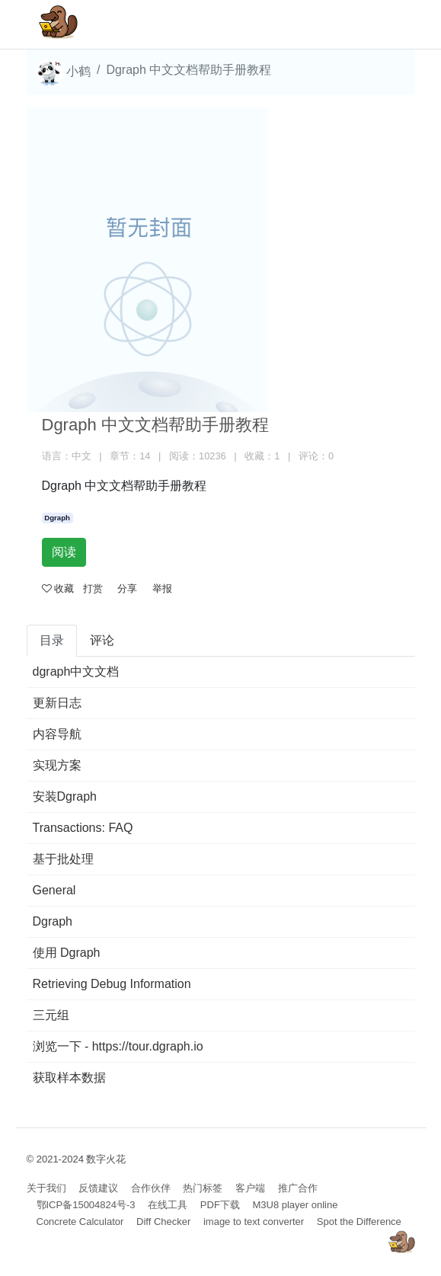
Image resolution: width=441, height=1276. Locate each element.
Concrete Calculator (80, 1221)
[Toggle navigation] (381, 24)
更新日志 (57, 702)
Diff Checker (163, 1221)
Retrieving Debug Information (112, 983)
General (54, 890)
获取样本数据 (69, 1077)
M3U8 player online (294, 1204)
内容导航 (57, 734)
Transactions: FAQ (83, 827)
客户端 (250, 1188)
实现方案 (57, 765)
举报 (162, 588)
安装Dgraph (65, 796)
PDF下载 (220, 1204)
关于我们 (46, 1188)
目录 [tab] (52, 640)
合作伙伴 (151, 1188)
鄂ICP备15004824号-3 (86, 1204)
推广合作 (298, 1188)
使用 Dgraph (67, 952)
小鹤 (63, 72)
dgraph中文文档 (76, 671)
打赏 (93, 588)
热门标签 (202, 1188)
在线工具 (167, 1204)
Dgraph (57, 517)
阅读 (64, 551)
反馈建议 (98, 1188)
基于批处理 (63, 858)
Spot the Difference (359, 1221)
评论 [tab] (102, 640)
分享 (127, 588)
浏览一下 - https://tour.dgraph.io (118, 1046)
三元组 (51, 1015)
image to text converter (253, 1221)
